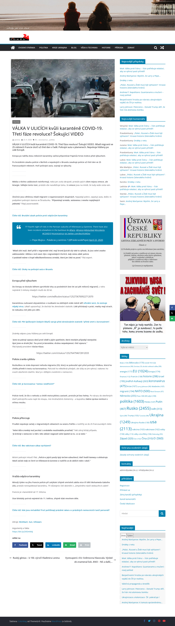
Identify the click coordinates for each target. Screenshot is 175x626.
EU (36, 140)
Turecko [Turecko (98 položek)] (144, 416)
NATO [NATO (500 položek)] (142, 391)
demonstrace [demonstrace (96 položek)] (126, 366)
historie (106, 47)
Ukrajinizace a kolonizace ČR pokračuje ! (141, 597)
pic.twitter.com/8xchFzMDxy (77, 233)
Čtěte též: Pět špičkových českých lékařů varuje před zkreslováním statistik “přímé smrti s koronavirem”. (61, 321)
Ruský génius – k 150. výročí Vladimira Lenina (35, 557)
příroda (119, 47)
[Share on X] (36, 545)
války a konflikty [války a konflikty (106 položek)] (143, 434)
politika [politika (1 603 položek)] (132, 401)
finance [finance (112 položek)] (125, 376)
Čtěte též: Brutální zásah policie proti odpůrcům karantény (40, 215)
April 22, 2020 (96, 240)
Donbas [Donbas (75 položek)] (138, 366)
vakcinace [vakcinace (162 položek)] (152, 429)
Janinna (17, 140)
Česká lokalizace (127, 503)
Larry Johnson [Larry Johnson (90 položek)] (144, 386)
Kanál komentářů (128, 499)
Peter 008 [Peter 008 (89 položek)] (142, 396)
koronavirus (43, 140)
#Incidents (100, 230)
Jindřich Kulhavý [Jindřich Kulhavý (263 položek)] (137, 381)
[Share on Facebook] (20, 545)
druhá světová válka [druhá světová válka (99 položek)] (152, 366)
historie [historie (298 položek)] (150, 376)
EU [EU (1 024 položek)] (140, 371)
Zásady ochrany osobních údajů (134, 454)
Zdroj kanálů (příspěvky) (131, 494)
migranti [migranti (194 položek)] (127, 391)
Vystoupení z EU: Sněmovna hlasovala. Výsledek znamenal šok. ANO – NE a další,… (90, 559)
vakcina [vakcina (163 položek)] (138, 429)
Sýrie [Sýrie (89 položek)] (123, 416)
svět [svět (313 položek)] (156, 408)
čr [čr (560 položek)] (158, 438)
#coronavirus (58, 233)
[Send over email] (69, 545)
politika (43, 47)
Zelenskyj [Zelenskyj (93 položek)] (157, 434)
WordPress (57, 621)
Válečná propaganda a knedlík (135, 583)
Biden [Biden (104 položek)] (124, 363)
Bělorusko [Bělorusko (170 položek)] (136, 362)
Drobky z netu (126, 80)
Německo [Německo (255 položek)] (128, 395)
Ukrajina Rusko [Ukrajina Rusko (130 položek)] (140, 422)
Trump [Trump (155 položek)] (133, 415)
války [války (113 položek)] (129, 434)
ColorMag (22, 621)
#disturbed (89, 230)
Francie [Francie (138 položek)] (136, 376)
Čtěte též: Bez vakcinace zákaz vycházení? (31, 445)
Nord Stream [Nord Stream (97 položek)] (157, 391)
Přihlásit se (125, 490)
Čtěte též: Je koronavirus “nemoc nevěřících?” (33, 384)
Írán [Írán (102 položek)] (137, 439)
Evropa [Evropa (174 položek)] (154, 371)
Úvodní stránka (26, 47)
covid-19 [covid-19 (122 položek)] (150, 363)
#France (80, 230)
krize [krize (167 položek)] (132, 386)
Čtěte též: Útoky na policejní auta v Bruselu (32, 269)
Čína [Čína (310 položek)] (147, 438)
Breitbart (23, 522)
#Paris (72, 230)
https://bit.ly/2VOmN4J (22, 531)
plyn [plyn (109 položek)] (152, 396)
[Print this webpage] (84, 545)
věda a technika (89, 47)
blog (73, 47)
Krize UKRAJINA (59, 47)
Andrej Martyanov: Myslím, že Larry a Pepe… (140, 76)
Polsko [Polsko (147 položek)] (150, 402)
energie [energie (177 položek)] (126, 371)
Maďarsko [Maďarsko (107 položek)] (158, 386)
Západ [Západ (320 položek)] (126, 438)
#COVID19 (47, 233)
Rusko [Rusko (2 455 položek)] (139, 408)
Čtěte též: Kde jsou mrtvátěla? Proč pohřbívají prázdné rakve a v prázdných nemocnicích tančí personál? (61, 510)
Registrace (124, 485)
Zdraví (131, 47)
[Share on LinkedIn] (53, 545)
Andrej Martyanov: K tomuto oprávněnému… (142, 602)
